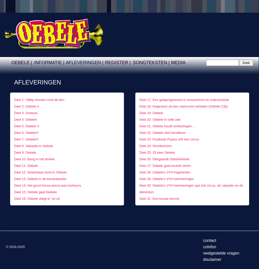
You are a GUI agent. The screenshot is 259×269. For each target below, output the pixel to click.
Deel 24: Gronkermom (155, 146)
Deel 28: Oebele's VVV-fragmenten (164, 172)
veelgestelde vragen (221, 253)
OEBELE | (21, 62)
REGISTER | (118, 62)
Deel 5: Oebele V (26, 126)
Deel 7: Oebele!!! (26, 139)
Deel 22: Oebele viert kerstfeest (162, 133)
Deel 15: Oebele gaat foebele (35, 192)
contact (209, 240)
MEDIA (178, 62)
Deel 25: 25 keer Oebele (157, 152)
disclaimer (212, 259)
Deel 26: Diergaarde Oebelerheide (164, 159)
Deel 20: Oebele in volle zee (160, 119)
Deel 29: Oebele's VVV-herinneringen (166, 179)
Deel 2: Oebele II (27, 106)
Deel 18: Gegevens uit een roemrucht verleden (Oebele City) (183, 106)
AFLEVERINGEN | (84, 62)
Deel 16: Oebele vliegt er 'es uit (37, 199)
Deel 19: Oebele (151, 113)
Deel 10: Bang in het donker (34, 159)
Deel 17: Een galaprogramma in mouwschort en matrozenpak (185, 100)
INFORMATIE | (49, 62)
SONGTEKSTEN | (151, 62)
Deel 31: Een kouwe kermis (159, 199)
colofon (209, 247)
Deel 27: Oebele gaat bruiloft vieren (165, 166)
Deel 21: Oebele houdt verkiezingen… (167, 126)
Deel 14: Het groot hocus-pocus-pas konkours (47, 185)
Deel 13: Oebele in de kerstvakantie (40, 179)
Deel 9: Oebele (25, 152)
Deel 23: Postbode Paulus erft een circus (169, 139)
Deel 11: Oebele (26, 166)
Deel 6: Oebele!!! (26, 133)
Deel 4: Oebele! (25, 119)
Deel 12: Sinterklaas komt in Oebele (40, 172)
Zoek (246, 63)
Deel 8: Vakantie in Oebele (33, 146)
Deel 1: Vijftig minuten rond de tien (40, 100)
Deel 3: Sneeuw (25, 113)
